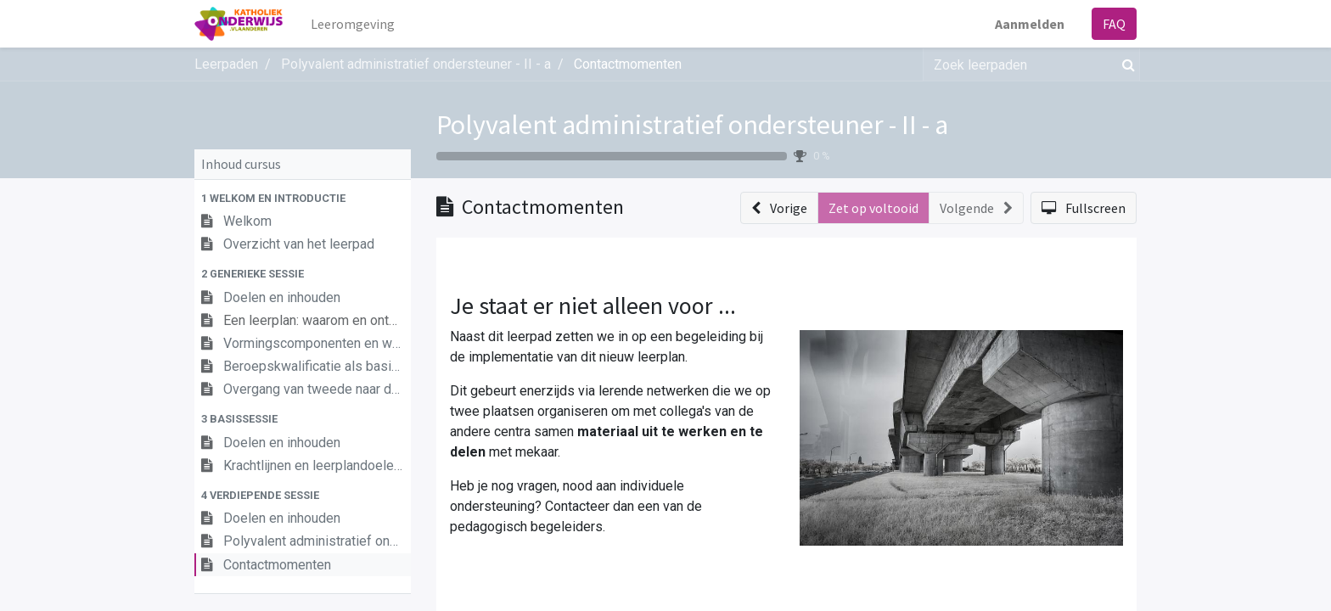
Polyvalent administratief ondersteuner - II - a (692, 125)
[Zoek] (1125, 64)
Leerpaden (226, 64)
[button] (302, 198)
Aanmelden (1029, 23)
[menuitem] (353, 24)
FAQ (1114, 23)
